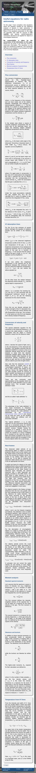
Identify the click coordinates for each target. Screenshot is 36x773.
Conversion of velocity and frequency (18, 62)
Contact (18, 769)
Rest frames (10, 64)
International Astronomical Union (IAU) (18, 413)
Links (12, 15)
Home (6, 12)
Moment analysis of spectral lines (17, 66)
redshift (26, 364)
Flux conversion (11, 58)
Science (12, 12)
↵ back (6, 765)
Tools (25, 12)
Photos (6, 15)
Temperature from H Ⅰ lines (15, 68)
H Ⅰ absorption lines (12, 60)
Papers (19, 12)
